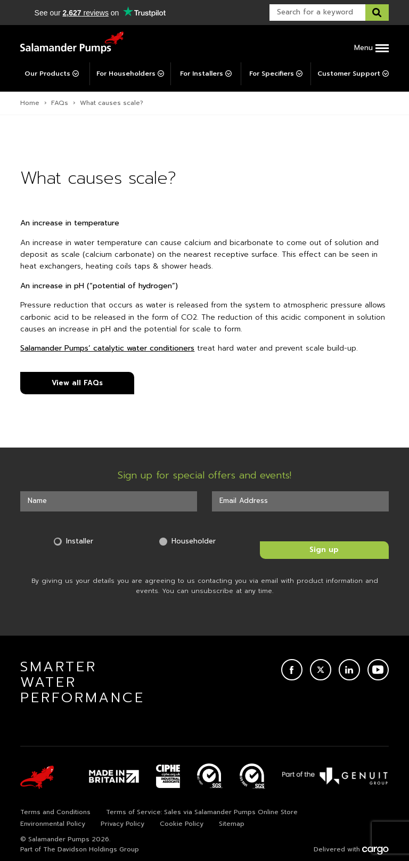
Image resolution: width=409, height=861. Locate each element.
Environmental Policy (52, 823)
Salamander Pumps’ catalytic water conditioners (107, 348)
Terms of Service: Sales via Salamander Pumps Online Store (202, 812)
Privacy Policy (122, 823)
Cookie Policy (181, 823)
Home (29, 103)
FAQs (59, 103)
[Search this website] (377, 12)
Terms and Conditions (55, 812)
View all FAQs (77, 383)
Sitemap (231, 823)
